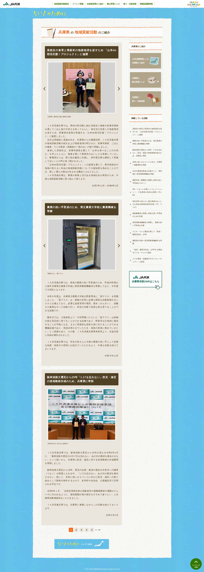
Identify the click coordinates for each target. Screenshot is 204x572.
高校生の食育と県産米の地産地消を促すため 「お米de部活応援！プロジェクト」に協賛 (147, 132)
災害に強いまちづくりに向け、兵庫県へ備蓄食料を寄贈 (147, 163)
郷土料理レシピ (113, 4)
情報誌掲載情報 (146, 4)
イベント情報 (77, 4)
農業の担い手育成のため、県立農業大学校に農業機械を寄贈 (147, 142)
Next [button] (119, 89)
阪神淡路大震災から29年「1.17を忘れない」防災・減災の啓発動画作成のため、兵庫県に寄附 (147, 153)
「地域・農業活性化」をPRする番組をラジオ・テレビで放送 (147, 251)
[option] (81, 90)
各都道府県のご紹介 (95, 4)
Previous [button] (44, 89)
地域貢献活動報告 (61, 4)
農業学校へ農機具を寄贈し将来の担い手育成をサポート (147, 181)
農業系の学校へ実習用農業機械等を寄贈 (147, 242)
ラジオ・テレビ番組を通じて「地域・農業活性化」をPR (147, 233)
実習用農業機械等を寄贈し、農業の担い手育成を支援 (147, 223)
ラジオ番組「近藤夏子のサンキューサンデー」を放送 (147, 260)
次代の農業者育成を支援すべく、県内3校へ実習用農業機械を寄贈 (147, 172)
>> (99, 530)
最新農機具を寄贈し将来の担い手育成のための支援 (147, 214)
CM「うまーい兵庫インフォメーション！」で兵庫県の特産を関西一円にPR (147, 192)
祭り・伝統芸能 (129, 4)
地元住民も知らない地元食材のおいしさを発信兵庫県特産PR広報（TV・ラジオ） (147, 204)
